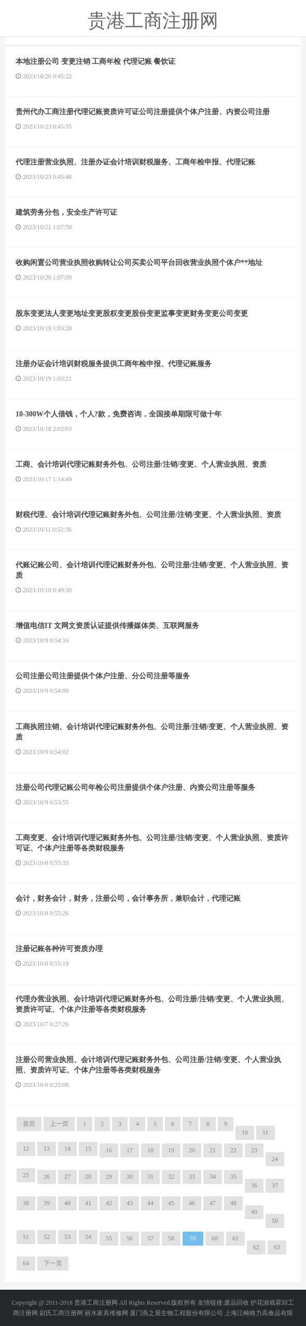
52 (47, 1236)
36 (254, 1185)
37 (275, 1185)
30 (130, 1176)
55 (109, 1238)
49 (254, 1212)
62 (256, 1247)
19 (171, 1150)
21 (213, 1150)
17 (130, 1150)
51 (26, 1236)
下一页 (53, 1263)
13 (47, 1148)
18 (150, 1150)
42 (109, 1203)
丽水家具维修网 (106, 1313)
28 (88, 1176)
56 (130, 1238)
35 (233, 1176)
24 (275, 1159)
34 (213, 1176)
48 (233, 1203)
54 (88, 1236)
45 (171, 1203)
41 (88, 1203)
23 (254, 1150)
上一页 (59, 1123)
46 (192, 1203)
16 (109, 1150)
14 (67, 1148)
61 (235, 1238)
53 (67, 1236)
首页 (29, 1123)
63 (277, 1247)
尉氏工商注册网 (61, 1313)
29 (109, 1176)
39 (47, 1203)
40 (67, 1203)
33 (192, 1176)
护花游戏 (263, 1302)
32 (171, 1176)
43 (130, 1203)
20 (192, 1150)
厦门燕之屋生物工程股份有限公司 (176, 1313)
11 (265, 1132)
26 (47, 1176)
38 (26, 1203)
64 (26, 1263)
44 (150, 1203)
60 (215, 1238)
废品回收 (236, 1302)
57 (150, 1238)
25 (26, 1175)
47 (213, 1203)
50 (275, 1220)
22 (233, 1150)
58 (171, 1238)
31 (150, 1176)
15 (88, 1148)
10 (245, 1132)
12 (26, 1148)
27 (67, 1176)
